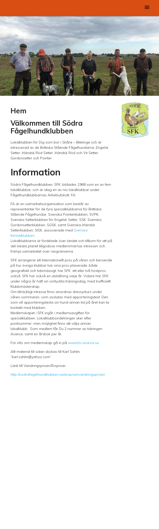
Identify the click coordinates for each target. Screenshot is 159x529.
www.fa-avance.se (83, 343)
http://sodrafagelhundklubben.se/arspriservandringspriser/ (58, 374)
